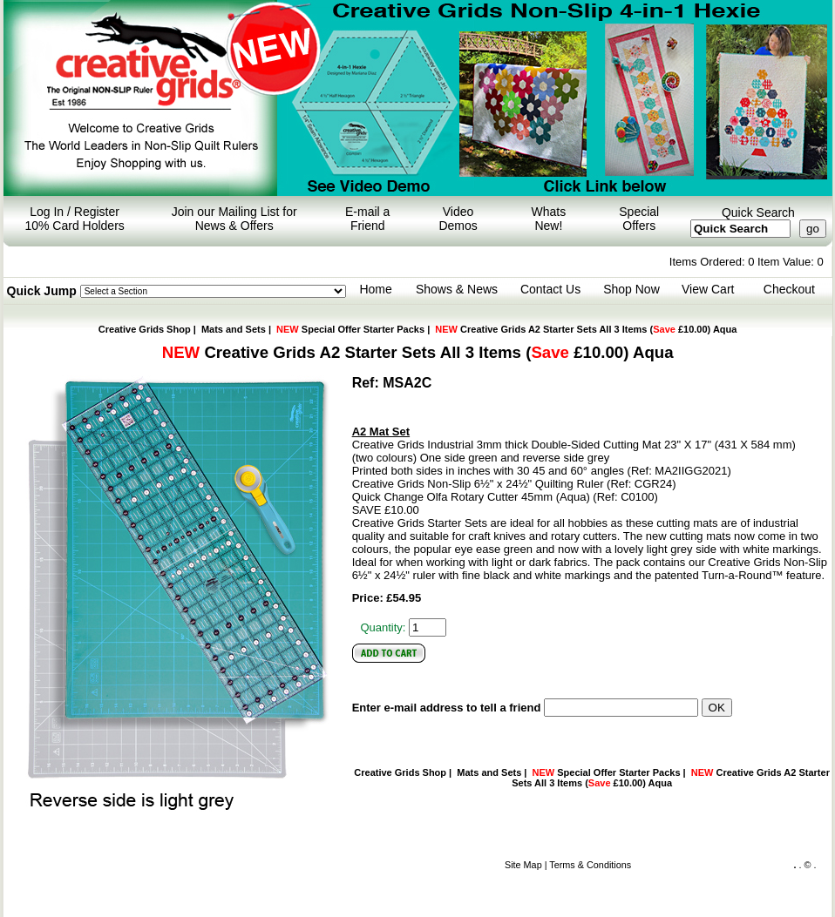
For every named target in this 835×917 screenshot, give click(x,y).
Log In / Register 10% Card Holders (74, 219)
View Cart (708, 289)
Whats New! (549, 219)
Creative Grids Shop (144, 329)
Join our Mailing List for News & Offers (234, 219)
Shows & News (457, 289)
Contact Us (550, 289)
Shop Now (631, 289)
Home (375, 289)
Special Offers (639, 219)
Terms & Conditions (590, 865)
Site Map (523, 865)
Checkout (789, 289)
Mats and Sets (233, 329)
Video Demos (457, 219)
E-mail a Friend (367, 219)
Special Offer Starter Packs (350, 329)
